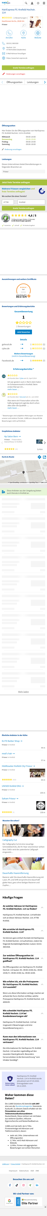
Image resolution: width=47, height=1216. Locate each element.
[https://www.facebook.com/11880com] (10, 1185)
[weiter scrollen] (45, 82)
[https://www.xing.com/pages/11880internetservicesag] (30, 1185)
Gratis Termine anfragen (23, 67)
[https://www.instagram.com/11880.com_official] (23, 1185)
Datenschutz (24, 1171)
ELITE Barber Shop (11, 740)
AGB (32, 1171)
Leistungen (33, 82)
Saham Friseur (9, 798)
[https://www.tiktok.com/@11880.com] (16, 1185)
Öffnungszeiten (14, 82)
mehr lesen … (13, 389)
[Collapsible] (42, 907)
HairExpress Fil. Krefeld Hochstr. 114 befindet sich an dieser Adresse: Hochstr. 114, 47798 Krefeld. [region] (22, 917)
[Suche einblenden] (26, 3)
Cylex (22, 378)
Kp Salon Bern (11, 436)
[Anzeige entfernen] (45, 1207)
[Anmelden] (32, 3)
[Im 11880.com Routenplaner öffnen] (39, 456)
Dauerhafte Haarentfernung (16, 873)
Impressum (13, 1171)
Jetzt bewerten (23, 332)
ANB (37, 1171)
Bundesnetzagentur (24, 1106)
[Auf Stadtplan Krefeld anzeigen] (44, 457)
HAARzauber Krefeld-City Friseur (17, 766)
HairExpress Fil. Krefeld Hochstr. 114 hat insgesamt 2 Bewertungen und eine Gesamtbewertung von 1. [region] (19, 1025)
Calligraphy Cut (10, 839)
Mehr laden (23, 691)
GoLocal (23, 397)
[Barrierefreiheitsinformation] (38, 3)
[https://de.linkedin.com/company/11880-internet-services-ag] (37, 1185)
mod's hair (7, 753)
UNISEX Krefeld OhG (11, 786)
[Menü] (44, 3)
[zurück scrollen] (2, 82)
